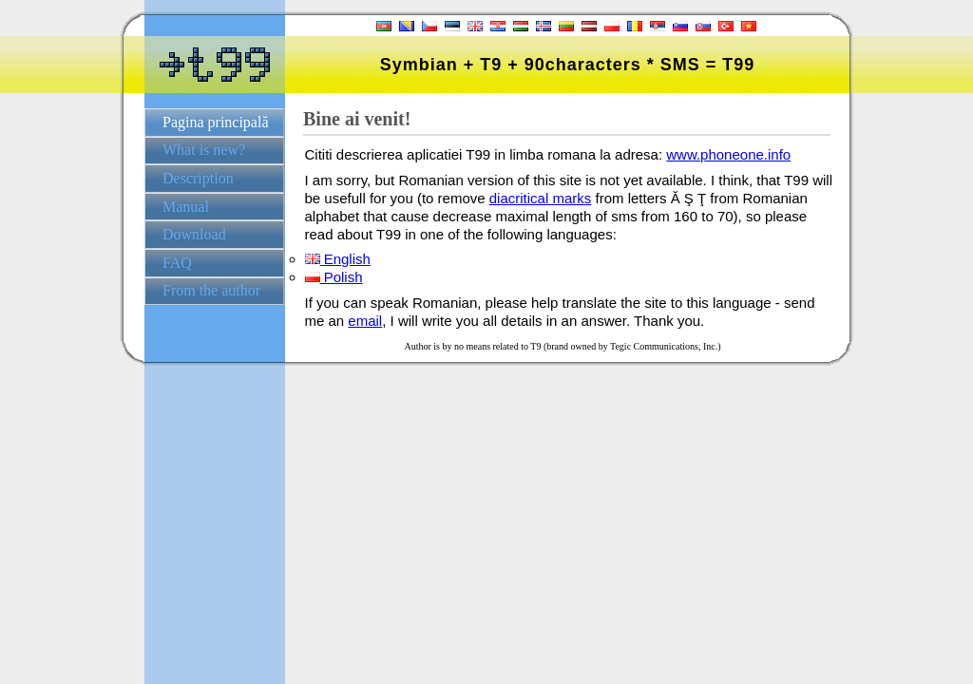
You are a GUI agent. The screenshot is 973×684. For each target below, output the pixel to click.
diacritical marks (540, 198)
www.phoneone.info (728, 154)
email (365, 321)
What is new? (203, 150)
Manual (185, 207)
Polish (334, 277)
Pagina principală (215, 122)
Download (194, 234)
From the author (211, 290)
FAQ (177, 263)
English (338, 259)
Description (198, 178)
